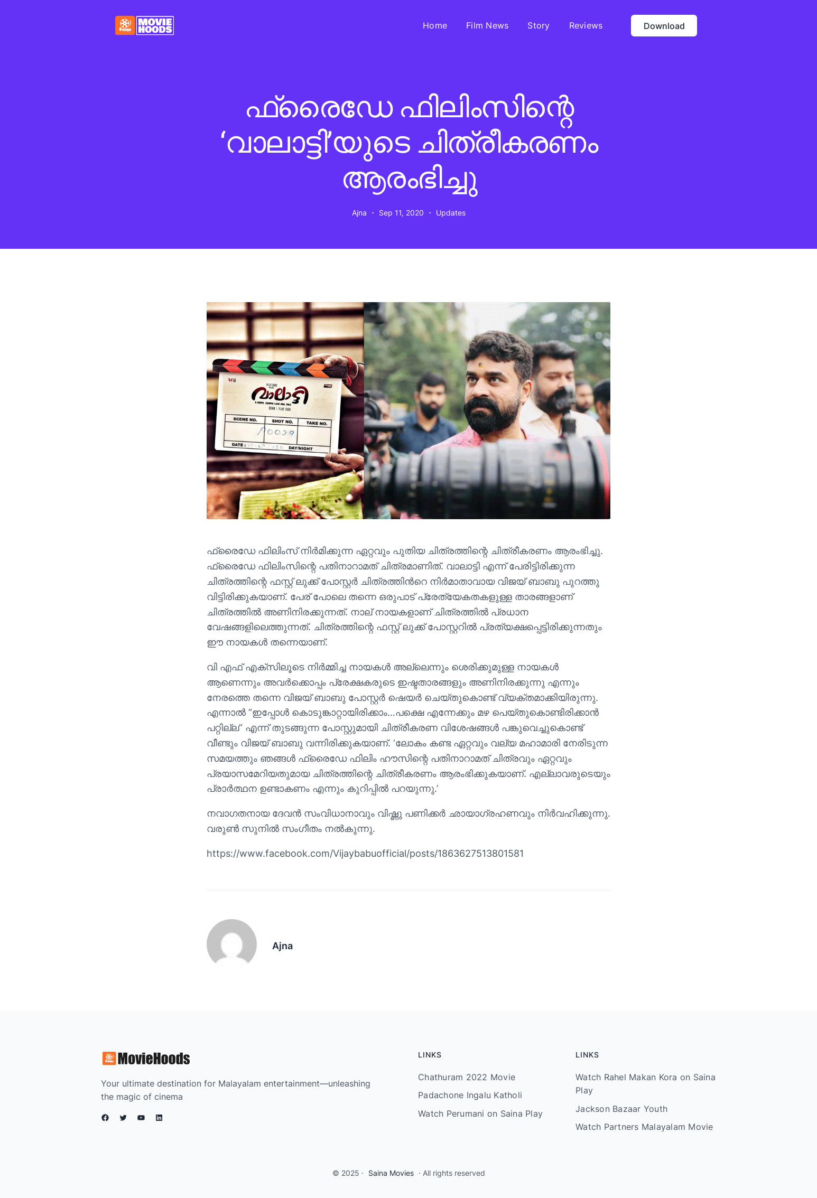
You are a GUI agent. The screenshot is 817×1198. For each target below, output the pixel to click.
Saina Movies (391, 1172)
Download (664, 26)
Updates (451, 212)
